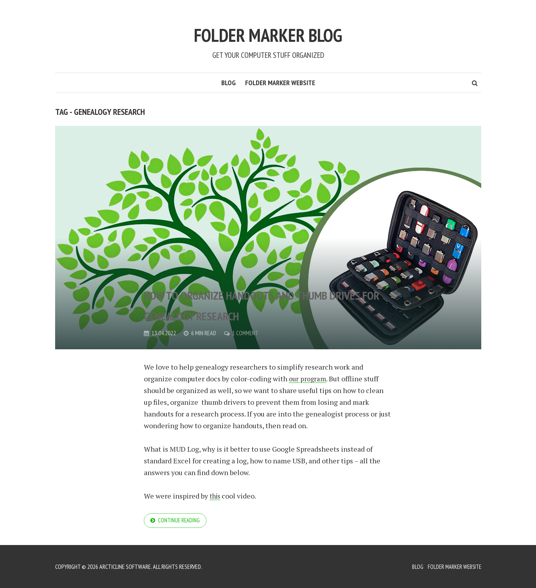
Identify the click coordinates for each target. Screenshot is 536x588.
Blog (228, 82)
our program (308, 378)
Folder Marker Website (280, 82)
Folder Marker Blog (268, 30)
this (216, 495)
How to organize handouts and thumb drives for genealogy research (264, 292)
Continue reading (180, 521)
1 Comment (246, 333)
